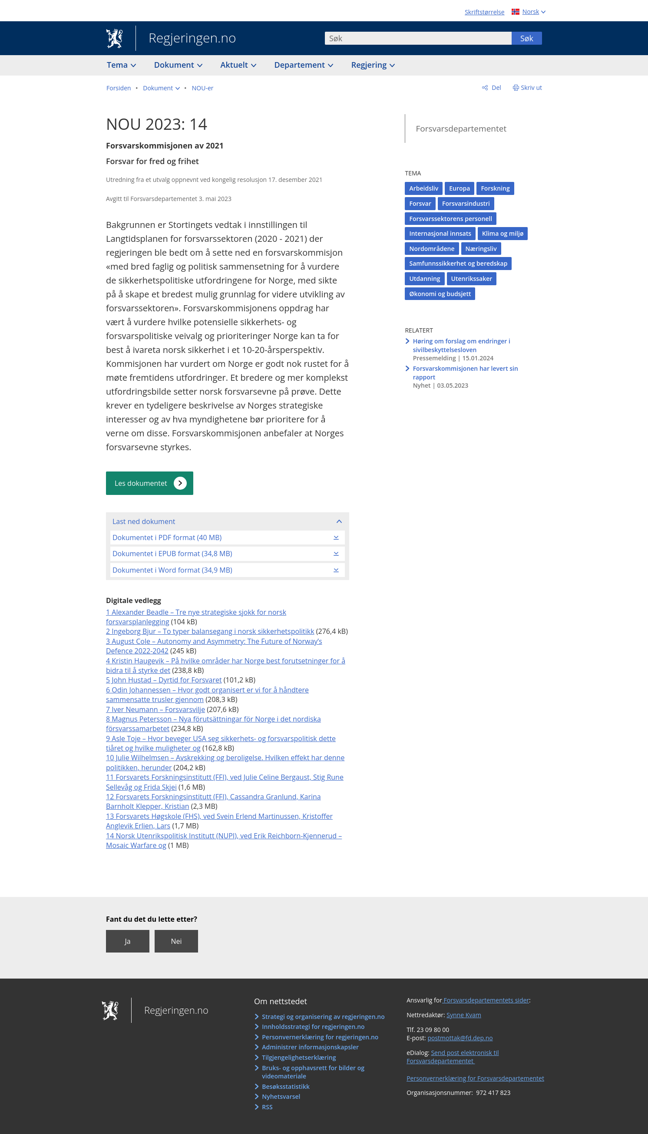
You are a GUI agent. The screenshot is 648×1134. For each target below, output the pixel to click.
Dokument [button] (175, 64)
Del (495, 87)
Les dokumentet (141, 483)
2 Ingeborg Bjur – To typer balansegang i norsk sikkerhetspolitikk (210, 631)
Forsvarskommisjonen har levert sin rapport (465, 372)
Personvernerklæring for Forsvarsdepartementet (475, 1078)
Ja (127, 941)
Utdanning (424, 278)
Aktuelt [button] (235, 64)
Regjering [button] (370, 64)
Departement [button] (300, 64)
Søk (526, 38)
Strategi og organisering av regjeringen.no (323, 1016)
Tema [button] (118, 64)
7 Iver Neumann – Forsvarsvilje (155, 709)
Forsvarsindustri (466, 203)
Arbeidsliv (423, 188)
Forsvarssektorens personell (450, 218)
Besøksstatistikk (286, 1086)
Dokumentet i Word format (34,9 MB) (172, 570)
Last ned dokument (143, 521)
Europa (459, 188)
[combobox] (418, 38)
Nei (176, 941)
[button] (161, 88)
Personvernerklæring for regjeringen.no (320, 1037)
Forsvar (420, 203)
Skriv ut (531, 87)
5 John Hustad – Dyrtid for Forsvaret (164, 680)
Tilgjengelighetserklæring (299, 1057)
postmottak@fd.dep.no (460, 1038)
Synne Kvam (463, 1015)
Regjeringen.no (186, 39)
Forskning (495, 188)
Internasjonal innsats (440, 233)
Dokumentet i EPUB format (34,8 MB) (172, 553)
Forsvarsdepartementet (461, 128)
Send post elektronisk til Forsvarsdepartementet (453, 1056)
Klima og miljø (502, 233)
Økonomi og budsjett (440, 294)
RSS (267, 1107)
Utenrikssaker (472, 278)
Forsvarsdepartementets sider (485, 1000)
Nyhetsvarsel (281, 1096)
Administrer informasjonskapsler (310, 1047)
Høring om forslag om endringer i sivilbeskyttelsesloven (461, 345)
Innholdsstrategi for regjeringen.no (313, 1026)
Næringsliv (481, 248)
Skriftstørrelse (484, 12)
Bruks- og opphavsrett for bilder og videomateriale (313, 1072)
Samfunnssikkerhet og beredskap (458, 263)
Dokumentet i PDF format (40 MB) (167, 537)
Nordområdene (431, 248)
